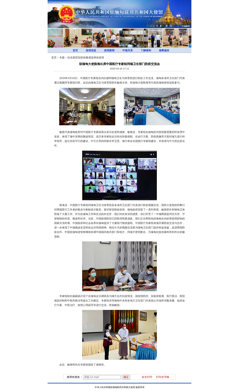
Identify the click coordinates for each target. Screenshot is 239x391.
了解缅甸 (146, 50)
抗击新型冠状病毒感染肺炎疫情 (85, 57)
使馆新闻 (109, 50)
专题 (62, 57)
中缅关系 (127, 50)
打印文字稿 (162, 377)
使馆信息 (91, 50)
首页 (75, 50)
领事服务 (164, 50)
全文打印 (147, 377)
